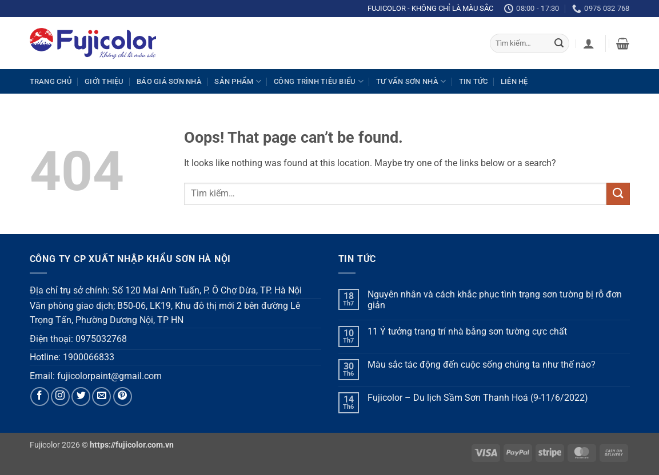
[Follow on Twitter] (80, 396)
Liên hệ (514, 81)
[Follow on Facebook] (39, 396)
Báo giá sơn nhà (169, 81)
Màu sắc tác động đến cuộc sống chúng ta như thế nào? (482, 364)
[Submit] (559, 43)
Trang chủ (51, 81)
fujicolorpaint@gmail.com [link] (109, 376)
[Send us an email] (101, 396)
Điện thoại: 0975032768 (78, 338)
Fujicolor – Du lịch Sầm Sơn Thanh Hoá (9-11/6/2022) (478, 397)
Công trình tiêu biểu (319, 81)
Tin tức (473, 81)
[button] (588, 43)
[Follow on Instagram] (60, 396)
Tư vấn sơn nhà (411, 81)
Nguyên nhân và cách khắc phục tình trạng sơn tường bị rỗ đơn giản (495, 300)
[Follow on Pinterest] (122, 396)
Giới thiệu (104, 81)
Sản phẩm (237, 81)
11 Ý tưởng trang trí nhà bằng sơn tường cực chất (467, 331)
